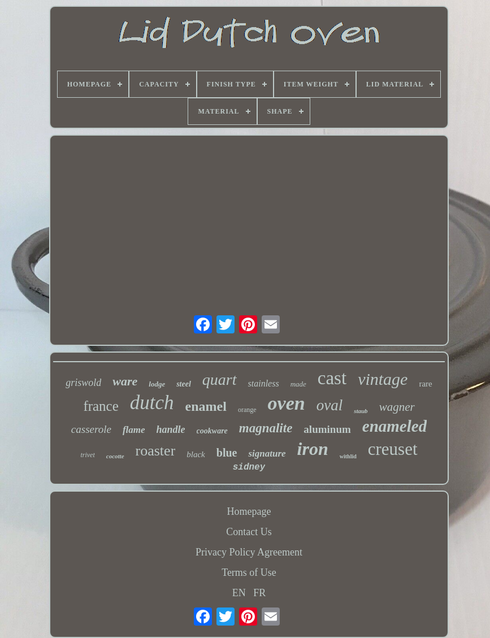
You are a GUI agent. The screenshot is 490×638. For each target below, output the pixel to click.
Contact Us (249, 531)
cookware (212, 431)
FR (259, 592)
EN (239, 592)
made (298, 384)
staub (360, 410)
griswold (83, 382)
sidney (249, 467)
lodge (157, 384)
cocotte (115, 456)
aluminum (326, 429)
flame (134, 429)
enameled (394, 426)
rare (425, 383)
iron (312, 449)
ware (124, 381)
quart (219, 379)
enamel (206, 406)
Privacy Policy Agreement (249, 552)
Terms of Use (249, 572)
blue (226, 452)
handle (171, 429)
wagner (397, 407)
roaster (156, 450)
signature (266, 453)
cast (332, 378)
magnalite (266, 428)
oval (329, 405)
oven (286, 403)
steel (183, 384)
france (100, 406)
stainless (263, 383)
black (196, 454)
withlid (348, 456)
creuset (393, 449)
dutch (152, 403)
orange (247, 410)
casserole (91, 429)
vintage (382, 379)
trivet (87, 455)
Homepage (249, 511)
